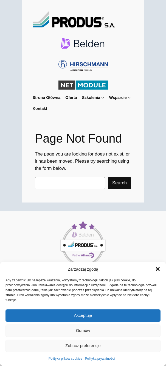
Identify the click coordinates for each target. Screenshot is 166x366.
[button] (158, 269)
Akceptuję (83, 315)
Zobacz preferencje (82, 345)
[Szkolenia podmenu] (102, 97)
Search (119, 182)
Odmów (83, 330)
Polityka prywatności (100, 359)
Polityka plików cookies (65, 359)
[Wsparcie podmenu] (129, 97)
